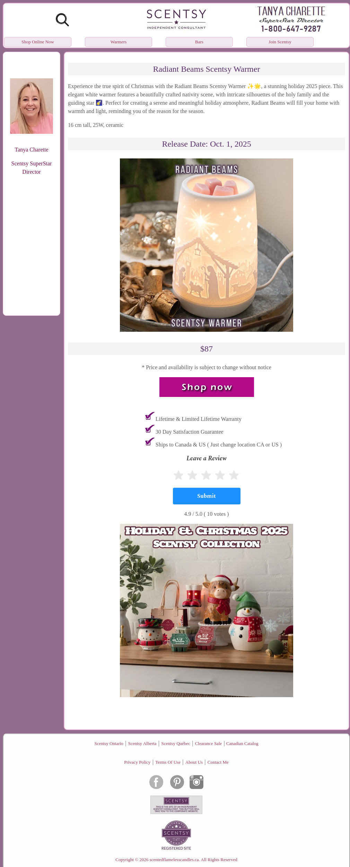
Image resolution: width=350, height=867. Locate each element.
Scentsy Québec (175, 743)
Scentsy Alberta (142, 743)
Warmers (119, 41)
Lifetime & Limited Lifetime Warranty (199, 419)
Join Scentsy (280, 41)
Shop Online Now (37, 41)
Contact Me (218, 762)
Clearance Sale (208, 743)
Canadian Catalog (242, 743)
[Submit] (206, 496)
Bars (199, 41)
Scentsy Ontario (108, 743)
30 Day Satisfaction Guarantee (190, 432)
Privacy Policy (137, 762)
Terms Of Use (168, 762)
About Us (194, 762)
